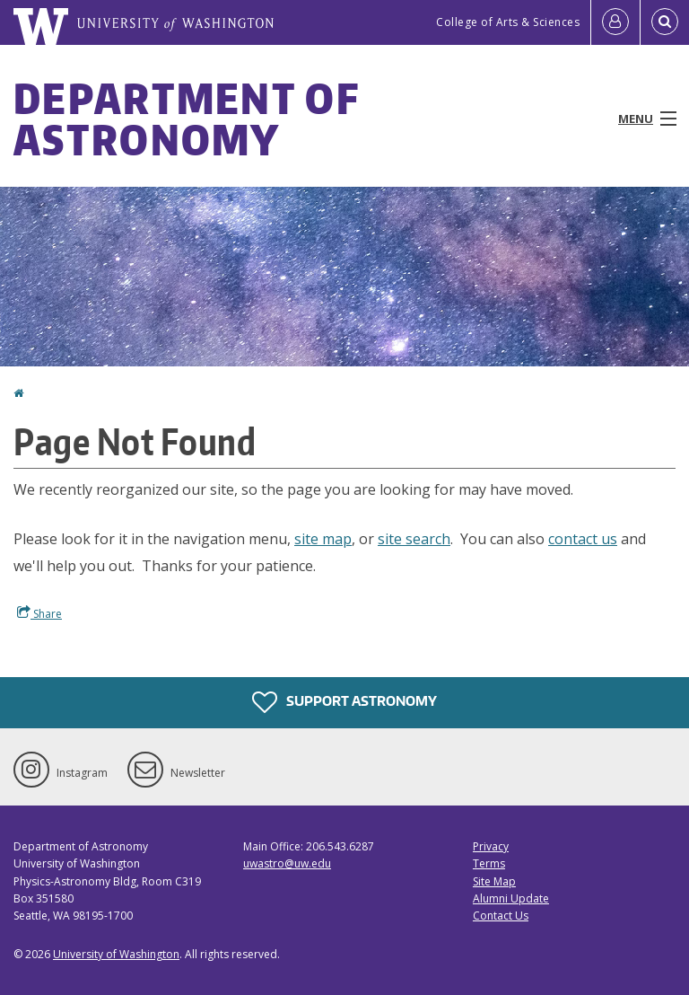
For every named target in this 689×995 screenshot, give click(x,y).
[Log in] (615, 22)
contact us (582, 539)
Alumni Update (511, 898)
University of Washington (116, 954)
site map (323, 539)
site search (414, 539)
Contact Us (500, 915)
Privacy (491, 846)
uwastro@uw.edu (287, 863)
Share (39, 613)
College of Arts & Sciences (508, 22)
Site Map (494, 881)
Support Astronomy (344, 702)
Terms (489, 863)
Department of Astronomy (186, 118)
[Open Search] (665, 22)
